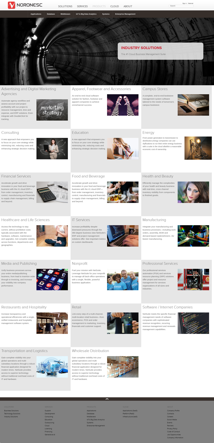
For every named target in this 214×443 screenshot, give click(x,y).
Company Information (175, 438)
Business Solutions (11, 411)
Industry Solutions (11, 417)
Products (99, 6)
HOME (25, 6)
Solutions (65, 6)
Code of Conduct (173, 432)
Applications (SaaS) (130, 411)
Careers (170, 417)
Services (82, 6)
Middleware (65, 14)
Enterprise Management (125, 14)
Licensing (48, 429)
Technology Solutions (12, 414)
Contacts (170, 414)
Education (48, 420)
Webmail (190, 3)
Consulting (49, 417)
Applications (36, 14)
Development (50, 414)
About (128, 6)
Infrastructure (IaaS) (130, 417)
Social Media (172, 420)
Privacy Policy (172, 429)
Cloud (114, 6)
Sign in (185, 3)
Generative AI (50, 435)
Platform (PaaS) (128, 414)
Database (51, 14)
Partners (170, 426)
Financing (48, 432)
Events (169, 423)
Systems (105, 14)
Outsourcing (49, 423)
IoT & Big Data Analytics (86, 14)
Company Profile (173, 411)
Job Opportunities (174, 435)
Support (48, 411)
